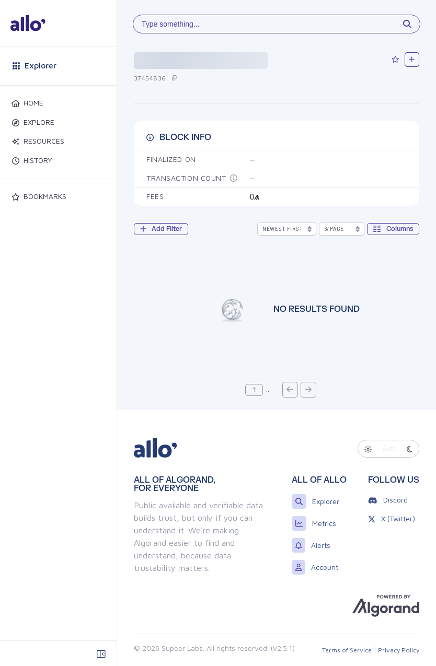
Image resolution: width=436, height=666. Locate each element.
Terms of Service (347, 650)
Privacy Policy (398, 650)
